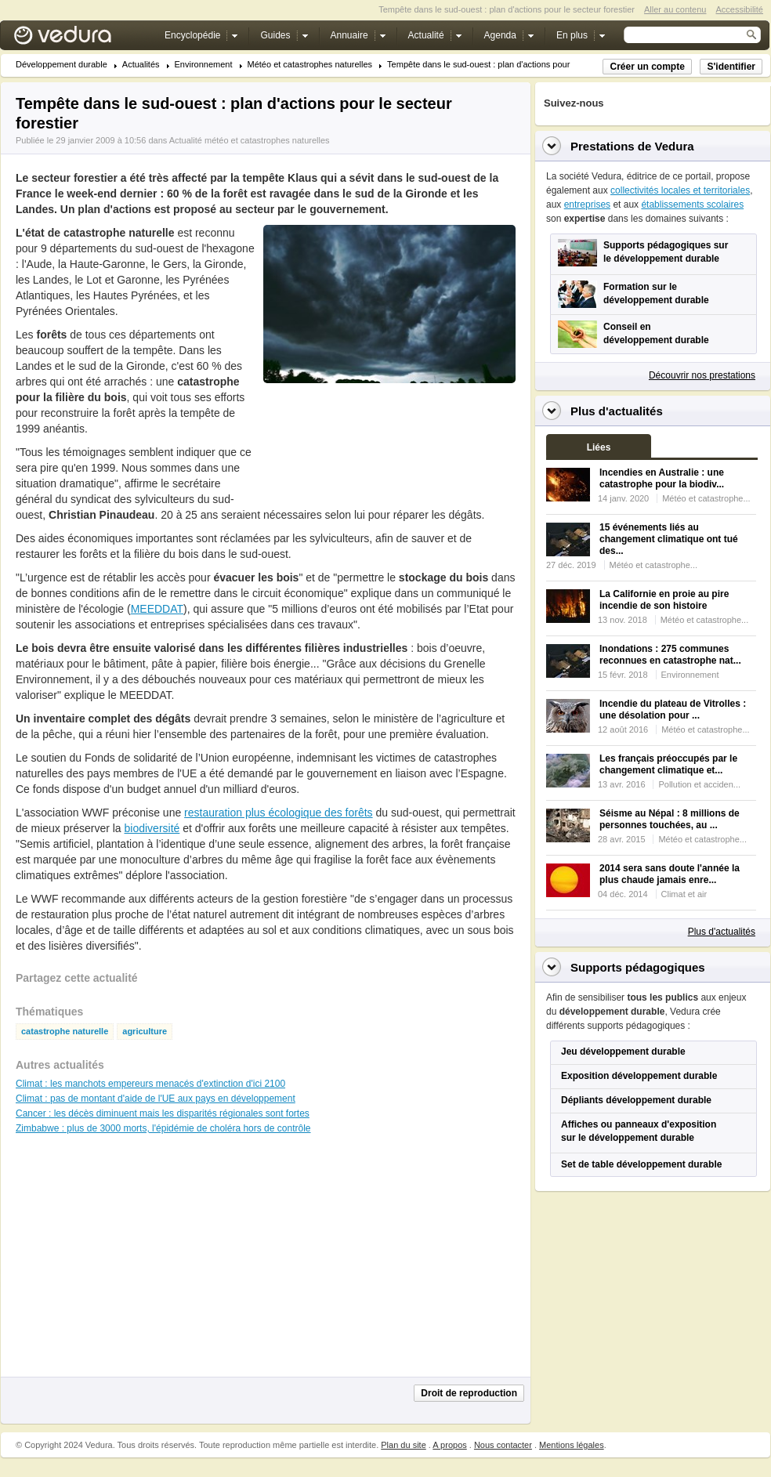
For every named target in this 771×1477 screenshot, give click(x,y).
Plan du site (403, 1445)
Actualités (141, 64)
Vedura (81, 38)
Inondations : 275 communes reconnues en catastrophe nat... (670, 654)
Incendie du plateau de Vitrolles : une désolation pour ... (672, 709)
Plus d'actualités (721, 931)
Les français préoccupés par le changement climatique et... (668, 764)
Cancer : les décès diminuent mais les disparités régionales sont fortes (162, 1113)
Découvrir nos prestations (702, 375)
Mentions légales (571, 1445)
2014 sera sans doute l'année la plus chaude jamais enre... (669, 874)
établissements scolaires (692, 204)
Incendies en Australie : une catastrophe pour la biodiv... (661, 478)
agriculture (144, 1031)
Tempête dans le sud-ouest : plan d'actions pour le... (486, 64)
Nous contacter (503, 1445)
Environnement (204, 64)
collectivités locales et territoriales (680, 190)
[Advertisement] (311, 446)
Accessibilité (739, 9)
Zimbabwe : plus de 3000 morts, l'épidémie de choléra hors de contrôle (163, 1128)
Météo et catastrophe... (706, 498)
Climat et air (684, 894)
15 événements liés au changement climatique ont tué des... (668, 539)
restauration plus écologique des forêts (278, 812)
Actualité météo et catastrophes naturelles (249, 140)
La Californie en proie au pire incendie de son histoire (664, 599)
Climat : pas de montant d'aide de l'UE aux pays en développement (155, 1098)
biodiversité (152, 828)
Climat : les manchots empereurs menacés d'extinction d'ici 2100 (150, 1083)
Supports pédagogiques (637, 967)
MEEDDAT (157, 609)
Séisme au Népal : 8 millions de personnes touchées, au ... (669, 819)
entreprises (587, 204)
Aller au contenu (675, 9)
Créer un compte (647, 66)
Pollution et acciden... (699, 784)
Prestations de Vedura (632, 146)
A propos (449, 1445)
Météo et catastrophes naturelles (310, 64)
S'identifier (731, 66)
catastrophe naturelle (64, 1031)
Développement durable (61, 64)
